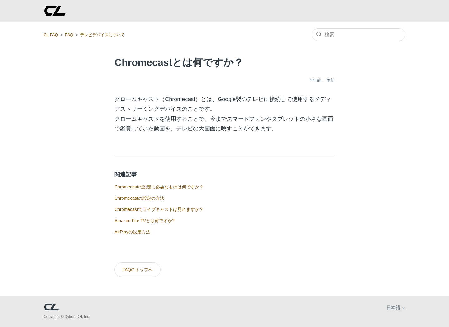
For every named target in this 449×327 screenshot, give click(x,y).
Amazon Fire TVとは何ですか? (144, 220)
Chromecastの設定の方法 (139, 198)
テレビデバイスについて (102, 34)
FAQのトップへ (137, 269)
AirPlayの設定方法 (132, 231)
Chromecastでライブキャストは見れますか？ (158, 209)
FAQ (69, 34)
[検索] (358, 34)
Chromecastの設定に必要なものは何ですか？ (158, 186)
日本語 (395, 307)
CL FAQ (51, 34)
